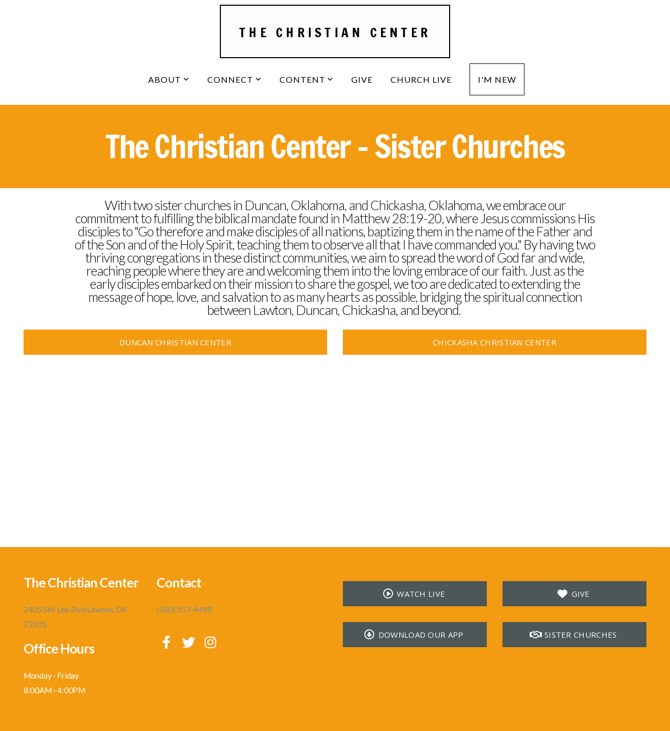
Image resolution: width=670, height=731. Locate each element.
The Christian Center (335, 32)
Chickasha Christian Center (494, 342)
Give (362, 79)
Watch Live (413, 593)
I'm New (497, 79)
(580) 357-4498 (184, 609)
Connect (234, 79)
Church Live (421, 79)
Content (307, 79)
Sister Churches (573, 634)
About (168, 79)
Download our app (413, 634)
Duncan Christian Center (175, 342)
